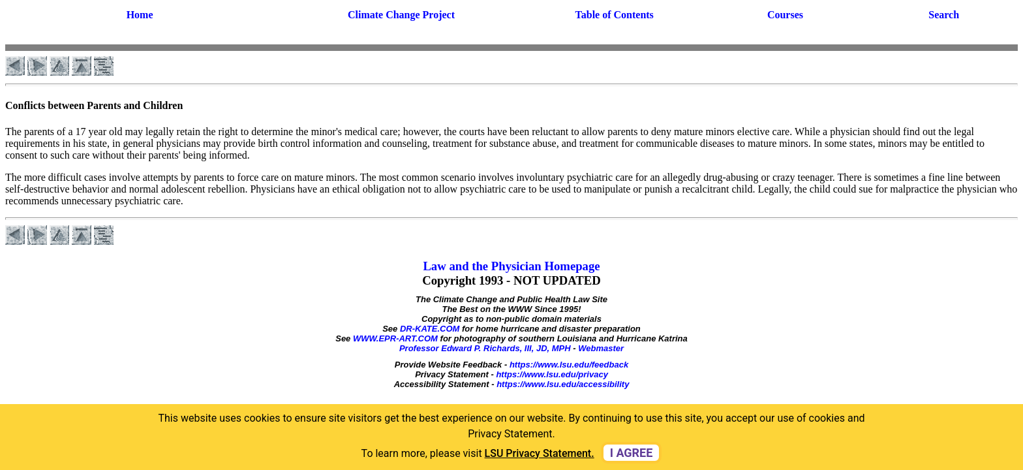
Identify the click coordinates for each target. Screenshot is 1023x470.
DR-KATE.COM (429, 329)
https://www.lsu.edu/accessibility (562, 384)
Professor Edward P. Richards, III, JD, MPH (485, 348)
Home (140, 14)
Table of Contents (614, 14)
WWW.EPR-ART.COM (395, 338)
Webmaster (601, 348)
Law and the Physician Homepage (511, 266)
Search (943, 14)
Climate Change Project (401, 14)
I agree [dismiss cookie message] (631, 453)
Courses (785, 14)
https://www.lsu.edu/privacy (551, 374)
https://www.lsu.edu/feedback (569, 364)
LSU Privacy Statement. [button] (539, 453)
